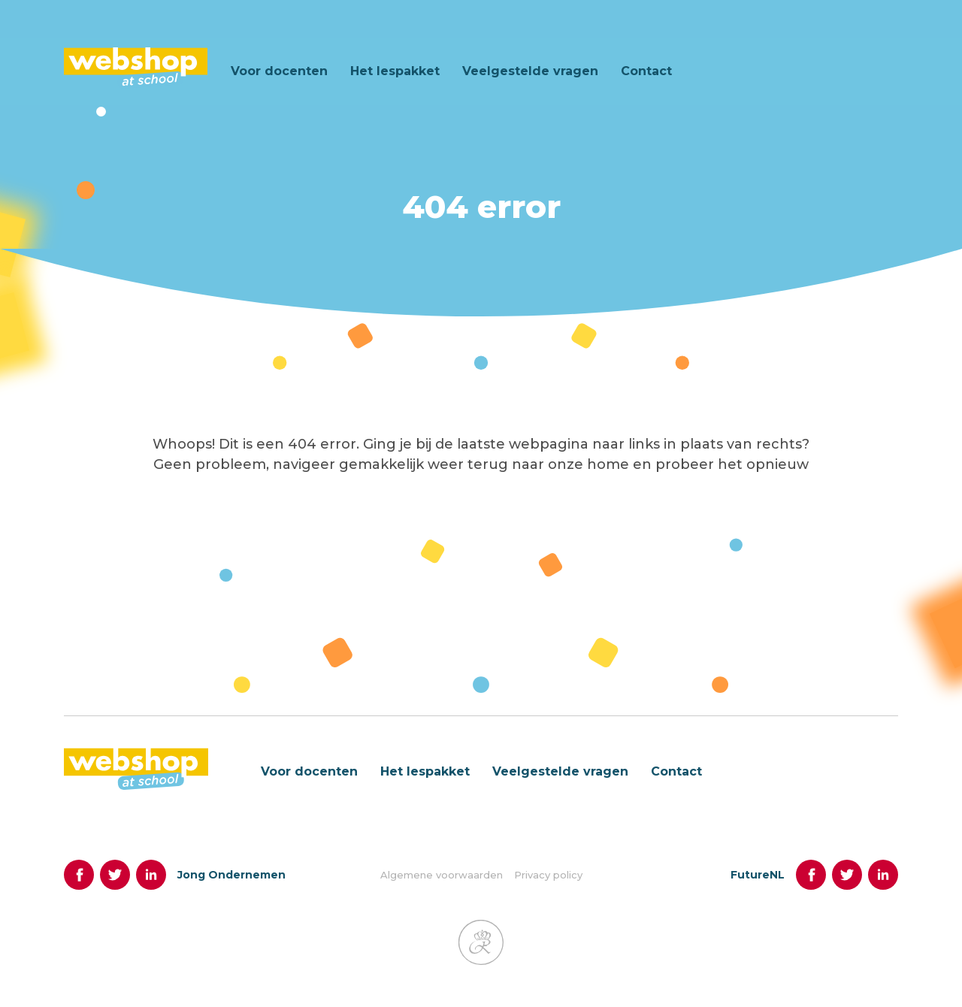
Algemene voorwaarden (441, 884)
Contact (646, 71)
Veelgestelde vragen (530, 71)
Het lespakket (395, 71)
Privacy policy (548, 884)
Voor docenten (279, 71)
